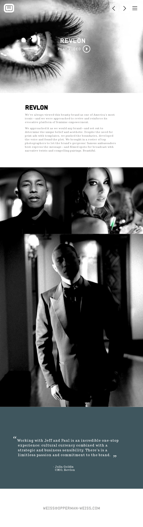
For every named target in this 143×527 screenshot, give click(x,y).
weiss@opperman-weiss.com (71, 508)
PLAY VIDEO (69, 49)
